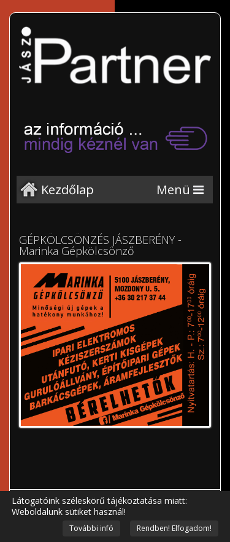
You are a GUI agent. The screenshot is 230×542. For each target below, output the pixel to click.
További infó (91, 528)
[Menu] (180, 189)
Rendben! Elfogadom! (174, 528)
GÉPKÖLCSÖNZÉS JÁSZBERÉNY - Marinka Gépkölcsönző (100, 245)
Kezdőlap (67, 189)
